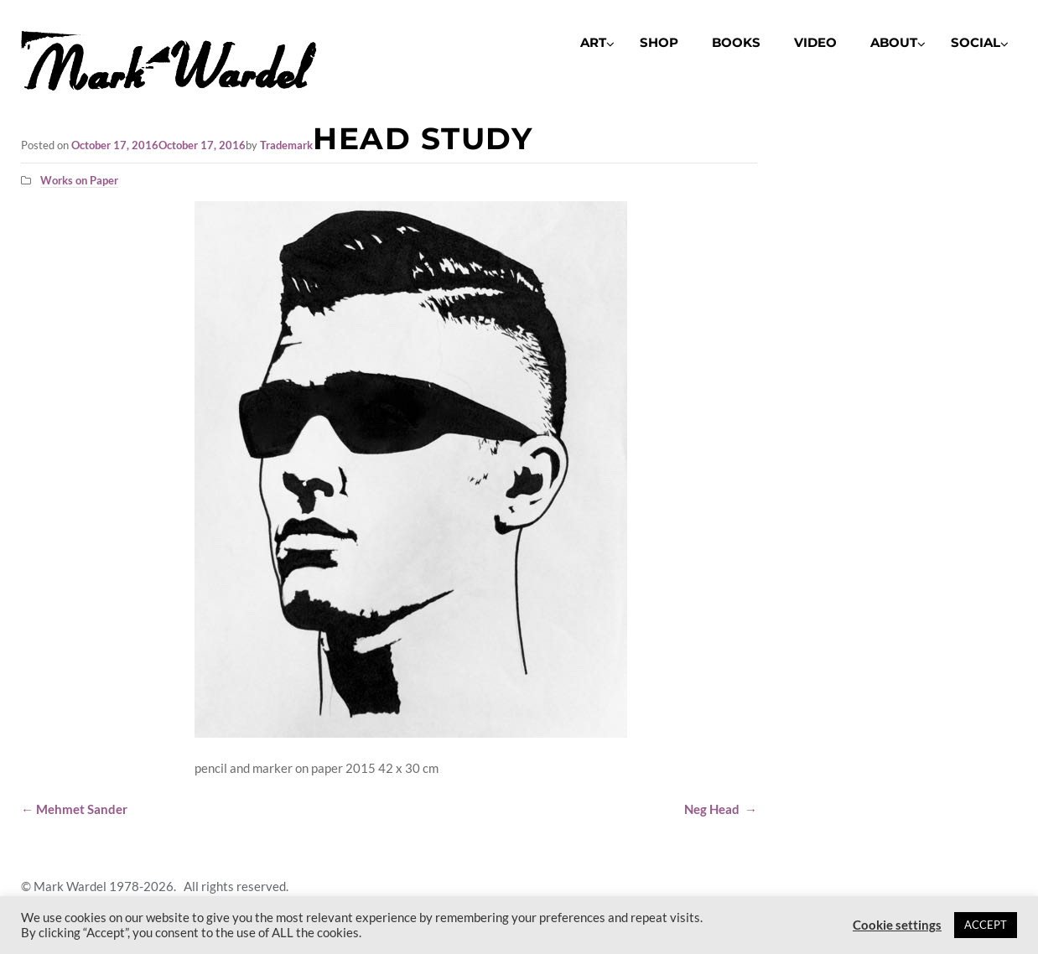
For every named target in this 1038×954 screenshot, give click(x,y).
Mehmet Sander (74, 809)
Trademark (286, 145)
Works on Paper (79, 180)
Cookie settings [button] (897, 925)
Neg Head (720, 809)
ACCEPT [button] (985, 924)
